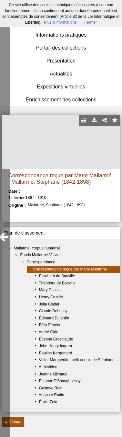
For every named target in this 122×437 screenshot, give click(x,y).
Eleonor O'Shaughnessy (60, 381)
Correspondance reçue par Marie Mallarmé (70, 269)
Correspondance (40, 262)
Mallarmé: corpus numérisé (37, 248)
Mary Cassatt (50, 290)
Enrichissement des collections (61, 99)
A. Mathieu (48, 367)
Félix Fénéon (50, 325)
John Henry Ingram (55, 346)
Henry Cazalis (51, 297)
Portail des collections (61, 48)
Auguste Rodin (51, 395)
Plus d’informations (60, 22)
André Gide (48, 332)
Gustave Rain (51, 388)
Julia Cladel (49, 304)
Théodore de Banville (57, 283)
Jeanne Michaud (53, 374)
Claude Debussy (53, 311)
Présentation (61, 60)
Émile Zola (48, 402)
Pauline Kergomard (55, 353)
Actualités (61, 73)
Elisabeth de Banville (57, 276)
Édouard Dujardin (54, 318)
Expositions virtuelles (61, 86)
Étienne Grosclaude (56, 339)
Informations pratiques (61, 35)
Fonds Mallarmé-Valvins (40, 255)
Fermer (90, 22)
